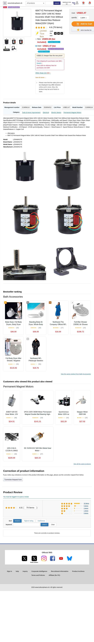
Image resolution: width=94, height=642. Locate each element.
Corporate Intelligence (39, 571)
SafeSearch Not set (67, 3)
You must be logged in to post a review (16, 497)
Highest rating (28, 521)
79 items (30, 507)
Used (50, 48)
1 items (86, 511)
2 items (86, 508)
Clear (53, 524)
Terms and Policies (38, 575)
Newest (17, 521)
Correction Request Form (13, 479)
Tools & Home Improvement (31, 112)
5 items (86, 506)
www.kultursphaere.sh (15, 3)
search (57, 3)
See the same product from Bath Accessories (76, 374)
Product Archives (78, 571)
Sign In (73, 3)
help (17, 571)
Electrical (46, 112)
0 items (86, 513)
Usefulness (41, 521)
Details (39, 63)
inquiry (25, 571)
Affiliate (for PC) (54, 575)
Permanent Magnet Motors (72, 112)
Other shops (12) (43, 73)
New (48, 40)
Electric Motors (56, 112)
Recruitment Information (59, 571)
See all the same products (82, 464)
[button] (89, 2)
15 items (86, 503)
